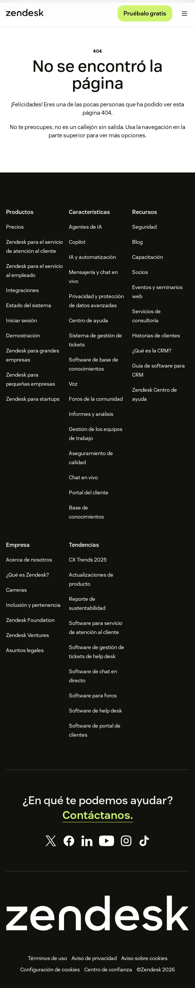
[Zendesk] (97, 913)
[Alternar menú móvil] (184, 13)
